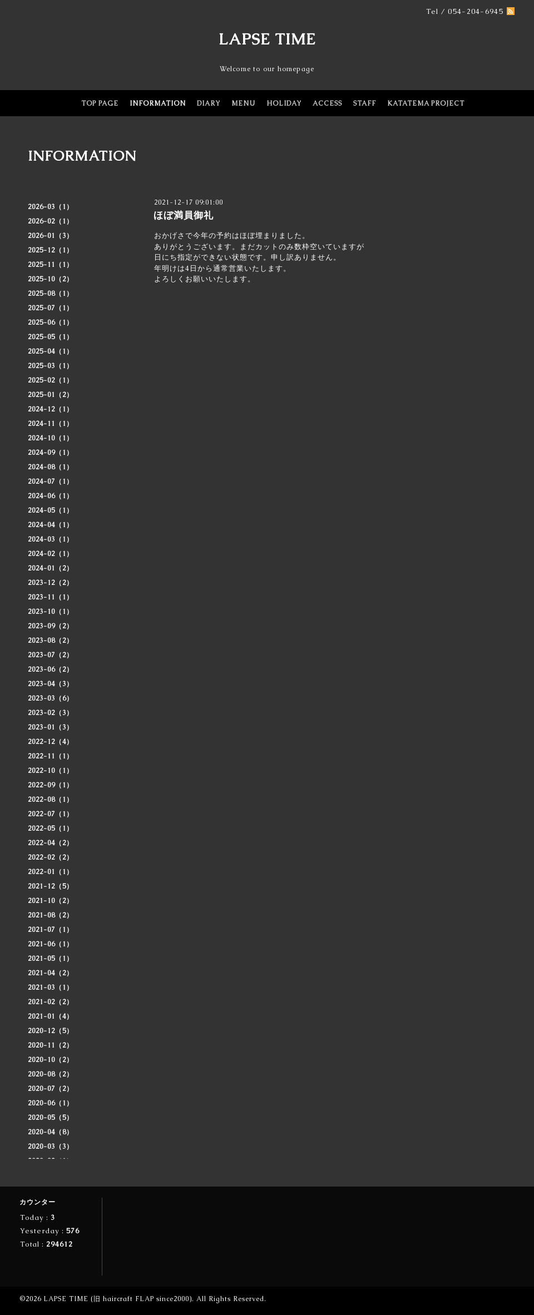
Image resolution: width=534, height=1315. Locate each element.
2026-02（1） (50, 221)
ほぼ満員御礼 (184, 215)
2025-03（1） (50, 365)
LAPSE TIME (267, 39)
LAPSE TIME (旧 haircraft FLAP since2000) (117, 1298)
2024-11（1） (50, 423)
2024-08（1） (50, 467)
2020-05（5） (50, 1117)
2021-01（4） (50, 1016)
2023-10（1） (50, 611)
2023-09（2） (50, 626)
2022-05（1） (50, 828)
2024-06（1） (50, 496)
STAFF (364, 103)
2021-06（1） (50, 944)
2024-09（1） (50, 452)
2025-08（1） (50, 293)
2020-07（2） (50, 1088)
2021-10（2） (50, 900)
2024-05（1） (50, 510)
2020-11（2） (50, 1045)
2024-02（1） (50, 553)
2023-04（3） (50, 683)
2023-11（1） (50, 597)
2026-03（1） (50, 206)
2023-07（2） (50, 655)
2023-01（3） (50, 727)
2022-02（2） (50, 857)
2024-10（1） (50, 438)
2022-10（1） (50, 770)
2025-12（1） (50, 250)
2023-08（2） (50, 640)
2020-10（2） (50, 1059)
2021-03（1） (50, 987)
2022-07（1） (50, 814)
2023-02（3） (50, 712)
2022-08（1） (50, 799)
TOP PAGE (99, 103)
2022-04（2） (50, 842)
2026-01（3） (50, 235)
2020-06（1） (50, 1103)
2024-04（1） (50, 524)
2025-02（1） (50, 380)
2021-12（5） (50, 886)
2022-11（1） (50, 756)
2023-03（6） (50, 698)
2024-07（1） (50, 481)
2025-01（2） (50, 394)
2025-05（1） (50, 337)
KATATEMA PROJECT (425, 103)
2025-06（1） (50, 322)
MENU (243, 103)
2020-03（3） (50, 1146)
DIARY (208, 103)
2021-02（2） (50, 1002)
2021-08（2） (50, 915)
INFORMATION (158, 103)
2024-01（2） (50, 568)
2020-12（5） (50, 1030)
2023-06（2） (50, 669)
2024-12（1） (50, 409)
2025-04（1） (50, 351)
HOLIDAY (283, 103)
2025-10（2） (50, 279)
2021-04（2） (50, 973)
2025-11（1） (50, 264)
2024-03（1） (50, 539)
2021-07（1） (50, 929)
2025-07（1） (50, 308)
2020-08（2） (50, 1074)
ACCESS (327, 103)
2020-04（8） (50, 1132)
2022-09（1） (50, 785)
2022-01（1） (50, 871)
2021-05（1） (50, 958)
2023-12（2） (50, 582)
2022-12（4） (50, 741)
